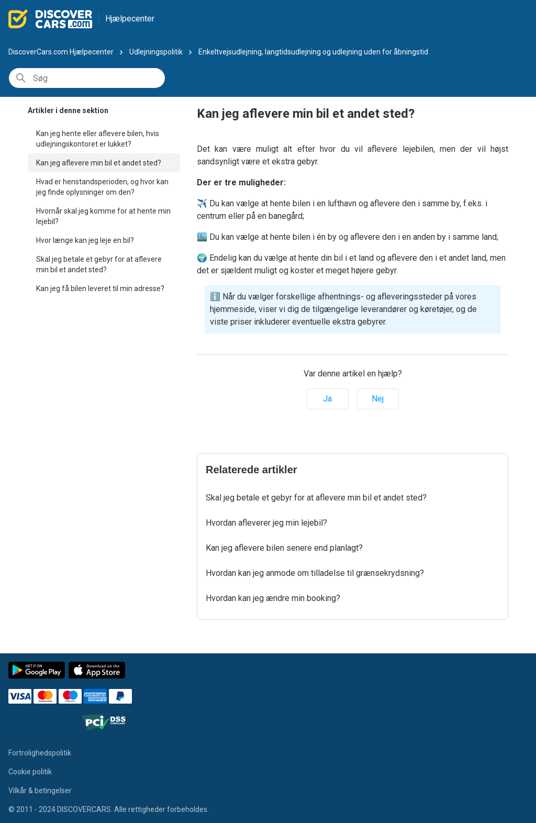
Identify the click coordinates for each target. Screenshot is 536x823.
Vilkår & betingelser (40, 790)
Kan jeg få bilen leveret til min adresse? (100, 288)
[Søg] (87, 78)
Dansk (448, 19)
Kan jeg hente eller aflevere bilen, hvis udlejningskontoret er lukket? (97, 138)
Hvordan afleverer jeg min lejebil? (266, 523)
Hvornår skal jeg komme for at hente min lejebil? (103, 216)
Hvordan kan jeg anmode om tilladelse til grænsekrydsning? (315, 573)
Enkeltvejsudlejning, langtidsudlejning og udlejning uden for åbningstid (313, 52)
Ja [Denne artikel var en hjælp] (327, 399)
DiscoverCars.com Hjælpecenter (61, 52)
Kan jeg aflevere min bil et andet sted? (98, 163)
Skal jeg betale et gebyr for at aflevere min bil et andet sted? (99, 264)
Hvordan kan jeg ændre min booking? (273, 598)
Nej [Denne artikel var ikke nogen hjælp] (378, 399)
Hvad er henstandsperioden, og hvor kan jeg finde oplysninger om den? (102, 186)
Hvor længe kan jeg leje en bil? (85, 240)
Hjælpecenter (129, 19)
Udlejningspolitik (156, 52)
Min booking (505, 18)
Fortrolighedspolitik (39, 753)
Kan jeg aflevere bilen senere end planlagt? (284, 548)
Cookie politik (30, 772)
